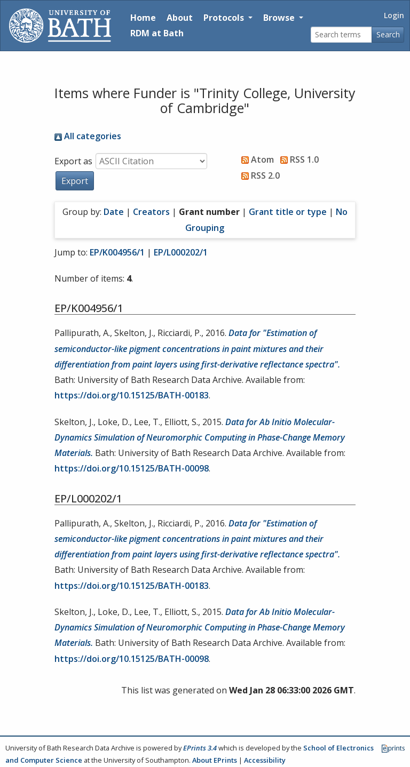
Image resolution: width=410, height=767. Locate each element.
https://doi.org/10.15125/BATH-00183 (131, 395)
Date (114, 212)
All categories (87, 136)
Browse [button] (280, 17)
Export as (73, 161)
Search (388, 34)
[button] (75, 180)
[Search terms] (341, 35)
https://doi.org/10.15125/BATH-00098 (131, 468)
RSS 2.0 (258, 175)
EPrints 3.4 (200, 748)
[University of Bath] (60, 25)
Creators (151, 212)
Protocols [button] (224, 17)
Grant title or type (288, 212)
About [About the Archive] (180, 17)
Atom (255, 159)
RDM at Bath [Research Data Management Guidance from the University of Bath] (157, 33)
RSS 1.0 (297, 159)
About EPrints (214, 760)
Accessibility (265, 760)
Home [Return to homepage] (143, 17)
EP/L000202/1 (181, 252)
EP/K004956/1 (117, 252)
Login (394, 15)
